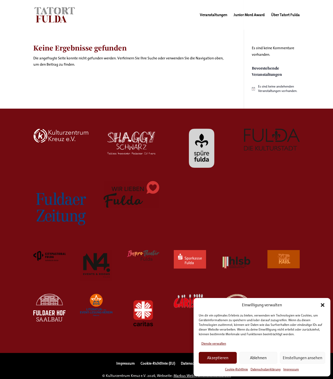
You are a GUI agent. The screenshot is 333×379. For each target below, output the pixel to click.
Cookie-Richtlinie (236, 369)
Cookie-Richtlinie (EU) (157, 364)
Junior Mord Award (249, 15)
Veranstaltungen (213, 15)
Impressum (291, 369)
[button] (322, 305)
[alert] (276, 88)
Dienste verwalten (213, 343)
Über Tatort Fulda (285, 15)
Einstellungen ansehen (302, 358)
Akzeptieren (217, 358)
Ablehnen (258, 358)
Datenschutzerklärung (266, 369)
